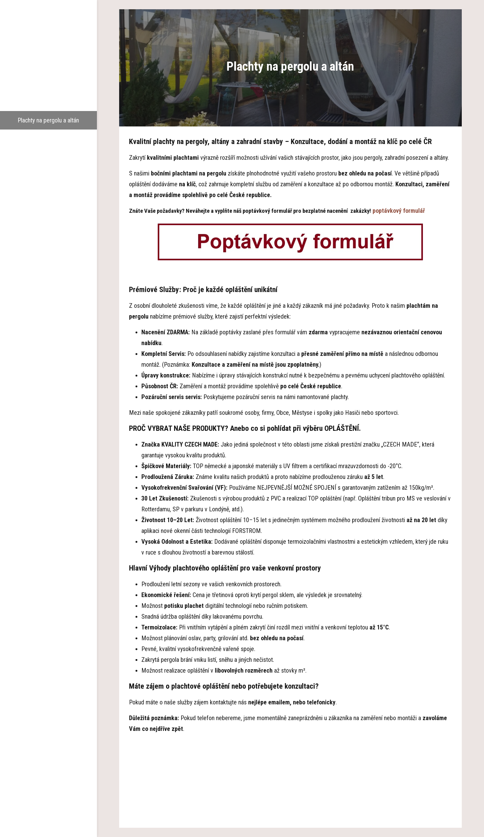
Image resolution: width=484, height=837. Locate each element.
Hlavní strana (48, 46)
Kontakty (48, 194)
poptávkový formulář (399, 210)
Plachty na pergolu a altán (48, 120)
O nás (48, 64)
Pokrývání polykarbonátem (48, 138)
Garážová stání (48, 101)
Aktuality (48, 175)
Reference (48, 157)
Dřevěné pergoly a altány (48, 83)
